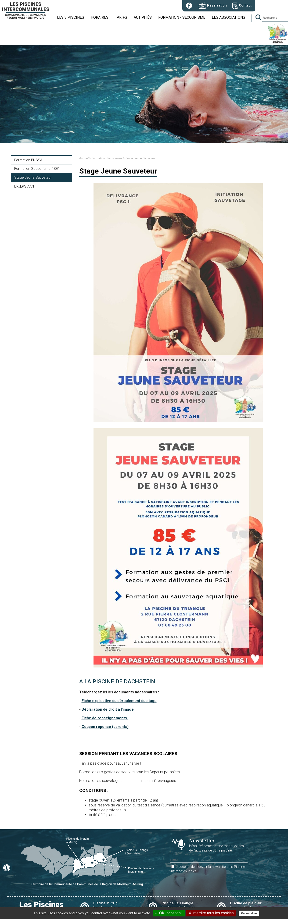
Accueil (84, 158)
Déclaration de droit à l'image (108, 709)
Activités (143, 17)
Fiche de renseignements (105, 718)
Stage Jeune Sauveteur (33, 177)
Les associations (228, 17)
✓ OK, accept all (168, 913)
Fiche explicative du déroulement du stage (119, 701)
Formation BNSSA (28, 160)
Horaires (99, 17)
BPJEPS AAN (24, 186)
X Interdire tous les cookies (211, 913)
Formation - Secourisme (181, 17)
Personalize (249, 913)
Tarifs (121, 17)
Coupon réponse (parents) (105, 726)
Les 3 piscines (70, 17)
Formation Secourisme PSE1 (37, 169)
